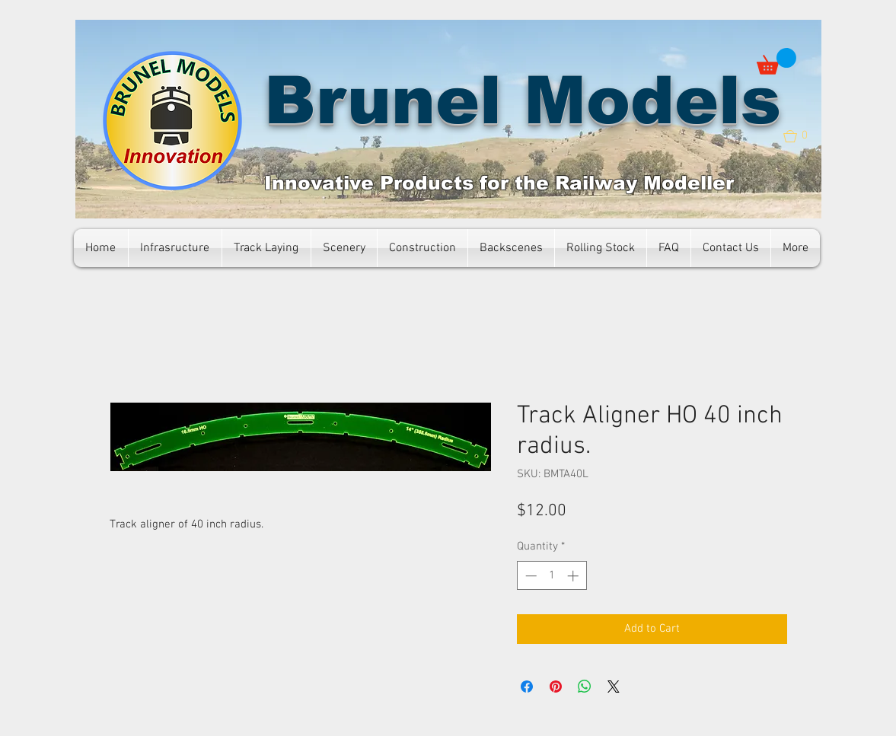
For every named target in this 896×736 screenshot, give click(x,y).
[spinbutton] (551, 576)
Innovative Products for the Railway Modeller (499, 182)
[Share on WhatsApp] (585, 686)
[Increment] (574, 576)
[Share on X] (613, 686)
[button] (776, 61)
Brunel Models (522, 100)
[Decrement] (529, 576)
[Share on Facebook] (527, 686)
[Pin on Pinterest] (556, 686)
